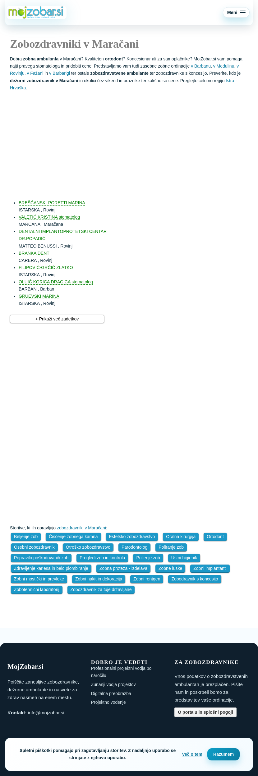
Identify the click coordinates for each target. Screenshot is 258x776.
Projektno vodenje (108, 702)
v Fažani (35, 73)
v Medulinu (223, 66)
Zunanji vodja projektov (113, 684)
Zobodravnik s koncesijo (194, 578)
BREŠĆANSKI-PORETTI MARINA (52, 202)
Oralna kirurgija (181, 536)
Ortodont (215, 536)
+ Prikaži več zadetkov (57, 318)
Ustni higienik (184, 557)
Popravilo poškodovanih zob (41, 557)
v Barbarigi (59, 73)
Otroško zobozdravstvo (88, 547)
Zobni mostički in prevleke (39, 578)
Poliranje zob (171, 547)
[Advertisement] (135, 142)
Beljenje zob (26, 536)
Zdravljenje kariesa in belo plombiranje (51, 568)
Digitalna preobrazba (111, 693)
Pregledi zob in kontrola (102, 557)
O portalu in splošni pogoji (205, 712)
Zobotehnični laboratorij (36, 589)
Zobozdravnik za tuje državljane (101, 589)
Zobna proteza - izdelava (123, 568)
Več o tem (192, 754)
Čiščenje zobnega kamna (73, 536)
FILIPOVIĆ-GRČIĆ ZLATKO (46, 267)
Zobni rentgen (146, 578)
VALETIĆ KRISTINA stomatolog (49, 217)
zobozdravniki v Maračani (81, 527)
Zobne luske (170, 568)
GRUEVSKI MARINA (39, 296)
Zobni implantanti (210, 568)
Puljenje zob (148, 557)
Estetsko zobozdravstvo (132, 536)
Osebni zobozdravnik (34, 547)
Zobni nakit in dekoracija (98, 578)
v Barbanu (201, 66)
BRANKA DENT (34, 253)
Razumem (223, 754)
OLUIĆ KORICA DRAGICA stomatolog (56, 281)
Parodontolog (134, 547)
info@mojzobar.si (46, 712)
